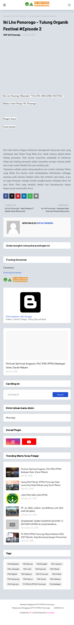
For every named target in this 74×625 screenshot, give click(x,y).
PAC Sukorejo (13, 584)
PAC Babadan (13, 564)
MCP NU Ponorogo (11, 35)
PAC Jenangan (13, 569)
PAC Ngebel (12, 574)
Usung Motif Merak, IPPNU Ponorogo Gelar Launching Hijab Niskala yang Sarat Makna (40, 484)
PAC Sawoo (28, 579)
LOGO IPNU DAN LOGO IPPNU (34, 495)
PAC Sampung (13, 579)
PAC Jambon (56, 564)
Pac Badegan (55, 584)
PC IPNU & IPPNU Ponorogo (34, 584)
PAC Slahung (55, 579)
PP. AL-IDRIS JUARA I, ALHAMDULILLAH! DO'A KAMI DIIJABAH (42, 510)
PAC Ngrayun (26, 574)
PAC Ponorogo (42, 574)
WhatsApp (10, 417)
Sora (31, 612)
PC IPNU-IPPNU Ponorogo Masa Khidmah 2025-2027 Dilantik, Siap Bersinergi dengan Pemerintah (44, 536)
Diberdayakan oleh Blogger (30, 315)
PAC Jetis (27, 569)
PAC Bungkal (42, 564)
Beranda (6, 16)
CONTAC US (59, 608)
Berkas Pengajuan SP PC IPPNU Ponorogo (37, 604)
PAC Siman (41, 579)
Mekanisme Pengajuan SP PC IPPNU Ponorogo (31, 608)
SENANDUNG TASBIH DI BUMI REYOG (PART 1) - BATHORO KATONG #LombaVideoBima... (42, 523)
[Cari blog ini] (29, 394)
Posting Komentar (12, 272)
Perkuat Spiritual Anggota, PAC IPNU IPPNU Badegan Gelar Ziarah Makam (35, 365)
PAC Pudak (56, 574)
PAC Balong (28, 564)
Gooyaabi (50, 612)
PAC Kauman (40, 569)
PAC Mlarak (54, 569)
